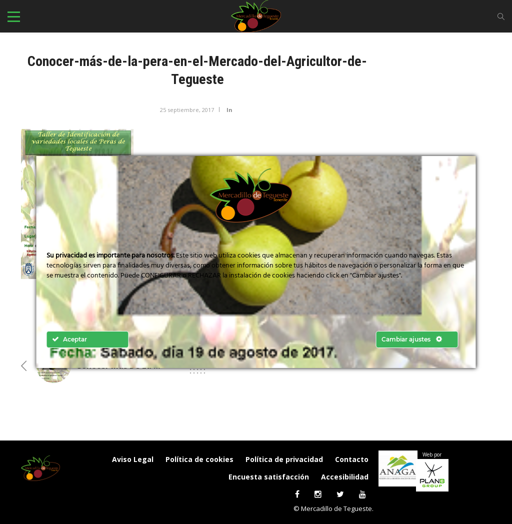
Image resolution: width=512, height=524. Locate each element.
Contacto (351, 459)
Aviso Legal (133, 459)
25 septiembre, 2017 (187, 110)
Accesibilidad (344, 477)
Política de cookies (200, 459)
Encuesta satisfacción (268, 477)
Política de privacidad (284, 459)
